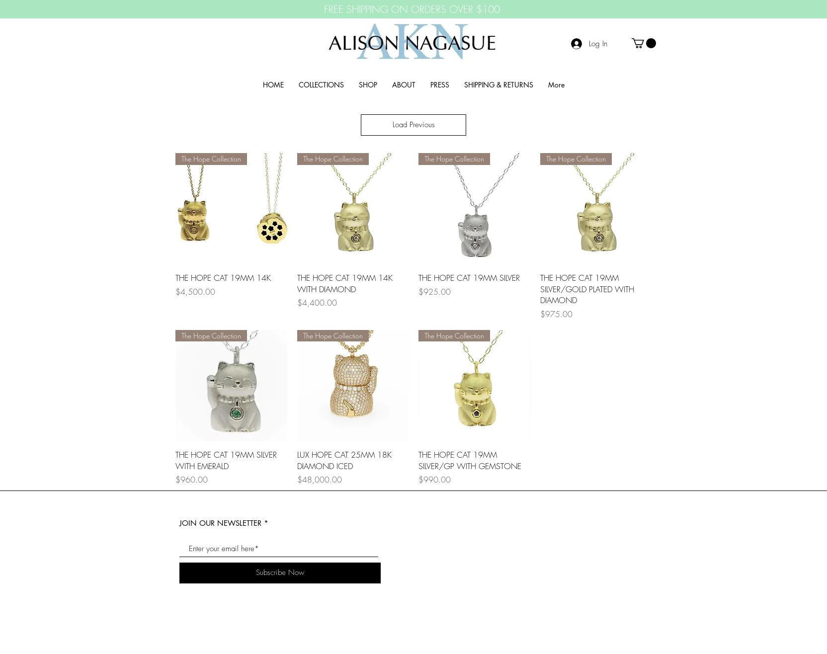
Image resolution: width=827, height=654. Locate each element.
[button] (644, 43)
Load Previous (414, 125)
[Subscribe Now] (280, 573)
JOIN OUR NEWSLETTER (220, 523)
